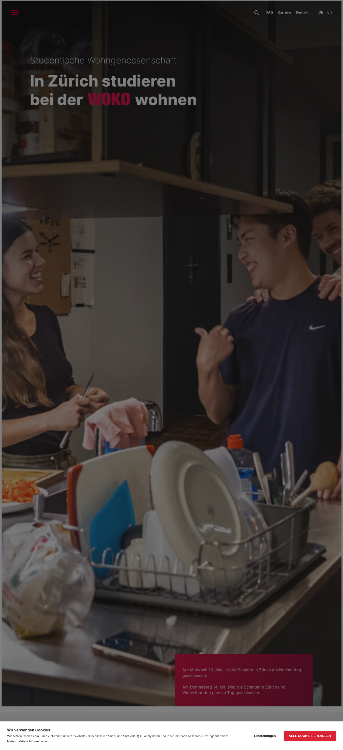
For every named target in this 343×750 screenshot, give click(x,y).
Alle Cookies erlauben (310, 736)
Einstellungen (265, 736)
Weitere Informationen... (34, 741)
